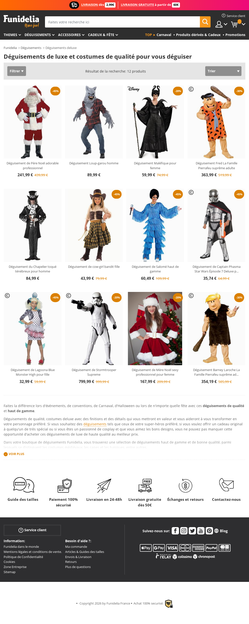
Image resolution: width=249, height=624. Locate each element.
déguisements (95, 424)
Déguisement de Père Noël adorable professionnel (33, 165)
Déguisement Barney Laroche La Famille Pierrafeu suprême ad (216, 372)
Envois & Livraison (78, 557)
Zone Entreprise (15, 567)
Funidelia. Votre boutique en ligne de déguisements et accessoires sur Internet (21, 21)
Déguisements (38, 34)
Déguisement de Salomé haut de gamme (155, 269)
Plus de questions (78, 567)
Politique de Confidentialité (23, 557)
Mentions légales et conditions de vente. (33, 551)
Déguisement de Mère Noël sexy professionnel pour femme (155, 372)
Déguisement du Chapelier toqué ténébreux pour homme (32, 269)
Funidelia (10, 48)
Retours (71, 561)
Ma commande (76, 546)
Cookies (9, 561)
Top (148, 34)
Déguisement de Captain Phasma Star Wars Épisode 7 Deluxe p (216, 269)
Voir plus (16, 454)
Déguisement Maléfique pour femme (155, 165)
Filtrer (15, 71)
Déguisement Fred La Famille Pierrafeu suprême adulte (216, 165)
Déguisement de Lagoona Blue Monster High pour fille (33, 372)
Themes (10, 34)
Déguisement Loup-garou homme (93, 163)
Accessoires (69, 34)
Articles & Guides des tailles (84, 551)
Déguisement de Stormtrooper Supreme (94, 372)
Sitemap (10, 572)
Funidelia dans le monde (21, 546)
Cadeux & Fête (101, 34)
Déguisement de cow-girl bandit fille (94, 266)
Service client (32, 530)
